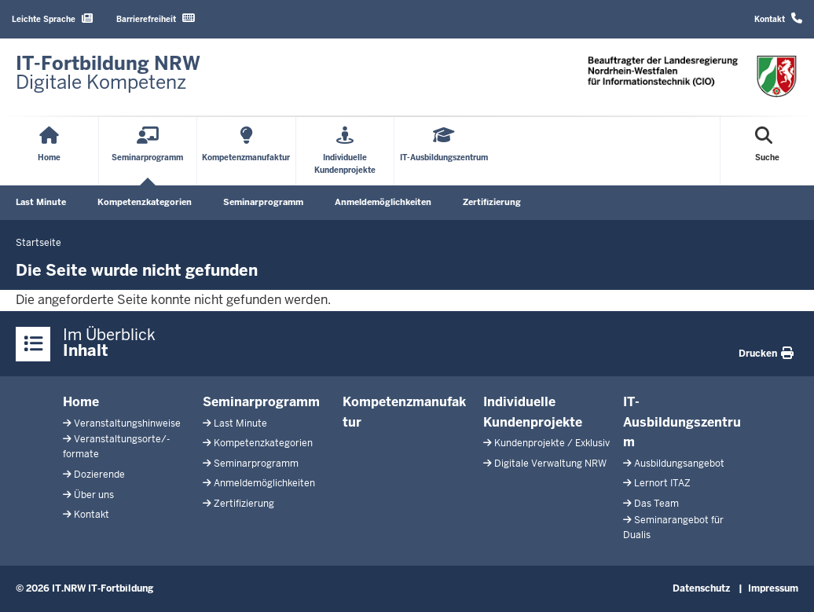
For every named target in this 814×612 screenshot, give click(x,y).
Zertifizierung (492, 201)
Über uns (94, 495)
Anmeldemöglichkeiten (383, 201)
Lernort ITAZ (662, 483)
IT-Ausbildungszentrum (682, 422)
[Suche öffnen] (767, 151)
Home (81, 402)
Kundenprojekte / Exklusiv (552, 443)
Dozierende (99, 474)
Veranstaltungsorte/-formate (116, 446)
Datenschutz (701, 588)
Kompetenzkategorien (144, 201)
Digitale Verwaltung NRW (550, 463)
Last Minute (41, 201)
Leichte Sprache (52, 18)
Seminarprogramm (263, 201)
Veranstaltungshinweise (127, 423)
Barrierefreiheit (155, 18)
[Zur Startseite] (108, 73)
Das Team (656, 503)
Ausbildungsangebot (679, 463)
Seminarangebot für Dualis (673, 527)
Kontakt (778, 18)
